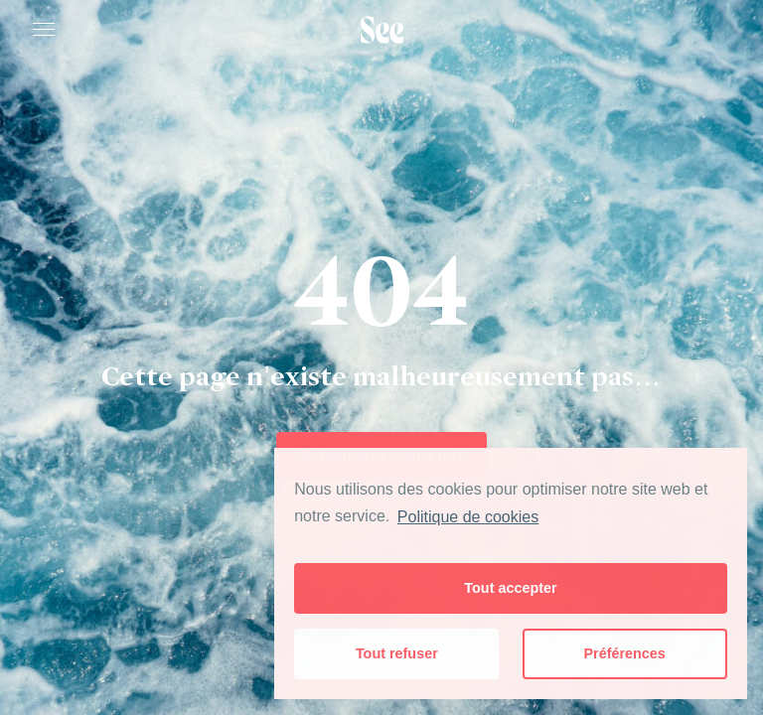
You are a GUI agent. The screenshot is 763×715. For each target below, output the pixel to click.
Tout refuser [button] (397, 653)
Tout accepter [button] (510, 588)
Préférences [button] (624, 653)
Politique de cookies (467, 516)
